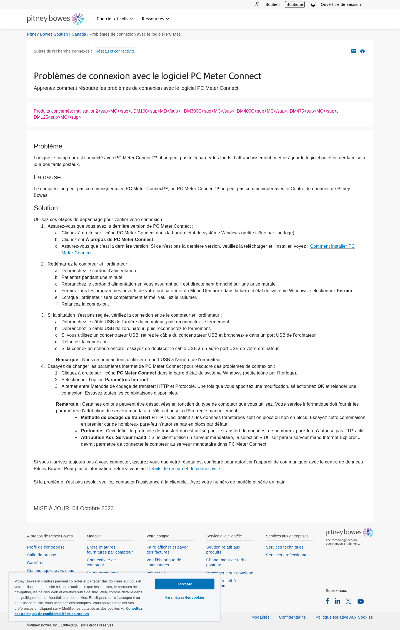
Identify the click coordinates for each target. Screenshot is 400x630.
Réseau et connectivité (115, 51)
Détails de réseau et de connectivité (183, 468)
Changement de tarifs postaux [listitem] (226, 562)
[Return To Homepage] (55, 19)
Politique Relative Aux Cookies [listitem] (344, 617)
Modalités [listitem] (260, 617)
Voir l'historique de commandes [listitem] (164, 562)
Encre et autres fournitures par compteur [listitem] (110, 549)
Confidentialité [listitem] (293, 617)
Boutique (295, 4)
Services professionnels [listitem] (288, 555)
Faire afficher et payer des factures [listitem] (167, 549)
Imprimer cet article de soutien (362, 50)
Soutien (273, 4)
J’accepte (184, 584)
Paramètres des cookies (185, 597)
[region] (114, 596)
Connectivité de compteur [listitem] (101, 562)
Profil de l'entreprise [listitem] (46, 547)
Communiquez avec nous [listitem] (50, 570)
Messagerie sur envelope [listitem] (229, 573)
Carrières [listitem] (36, 562)
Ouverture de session (341, 4)
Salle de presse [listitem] (41, 555)
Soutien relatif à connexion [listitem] (221, 583)
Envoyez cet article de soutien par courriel (353, 50)
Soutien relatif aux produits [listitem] (223, 549)
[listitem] (327, 601)
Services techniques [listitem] (285, 547)
